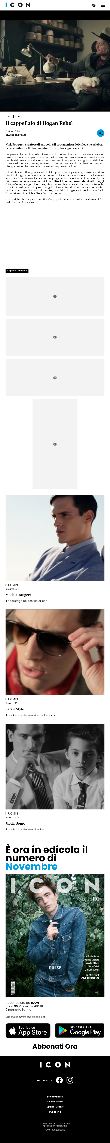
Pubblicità (55, 1111)
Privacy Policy (55, 1096)
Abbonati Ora (55, 1046)
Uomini (18, 116)
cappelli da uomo (17, 270)
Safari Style (15, 709)
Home (9, 116)
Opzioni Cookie (55, 1106)
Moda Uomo (15, 823)
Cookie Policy (55, 1101)
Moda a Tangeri (18, 595)
